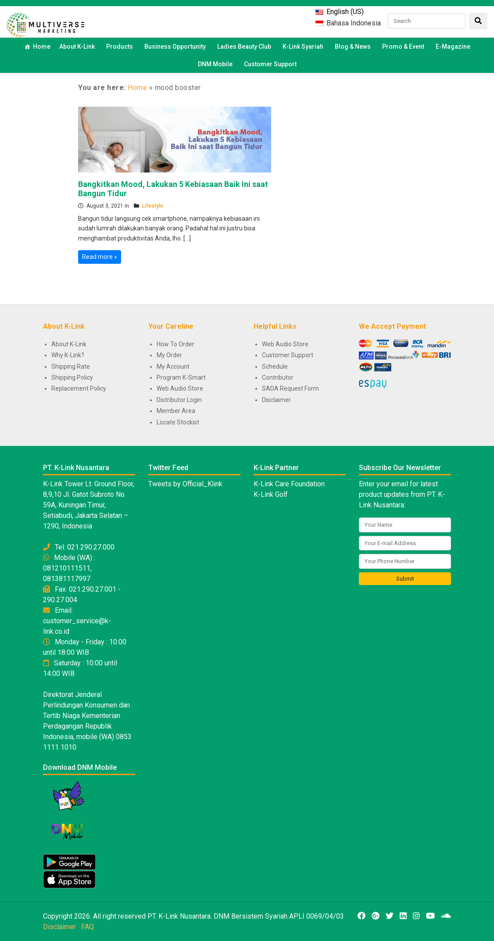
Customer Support (270, 64)
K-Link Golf (271, 494)
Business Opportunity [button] (176, 46)
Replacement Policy (78, 388)
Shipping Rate (70, 366)
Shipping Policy (72, 377)
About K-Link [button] (78, 46)
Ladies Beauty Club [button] (245, 46)
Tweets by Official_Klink (185, 484)
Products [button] (121, 46)
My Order (169, 355)
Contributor (278, 377)
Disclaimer (276, 399)
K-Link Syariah (304, 46)
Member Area (176, 410)
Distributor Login (179, 399)
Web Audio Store (180, 388)
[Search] (426, 21)
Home (41, 46)
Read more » (99, 256)
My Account (173, 366)
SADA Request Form (290, 388)
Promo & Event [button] (404, 46)
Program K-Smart (181, 377)
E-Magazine (453, 46)
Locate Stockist (178, 422)
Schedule (275, 366)
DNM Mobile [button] (216, 64)
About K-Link (68, 344)
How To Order (175, 344)
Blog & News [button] (354, 46)
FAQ (87, 927)
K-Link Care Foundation (289, 484)
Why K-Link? (67, 355)
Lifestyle (152, 206)
